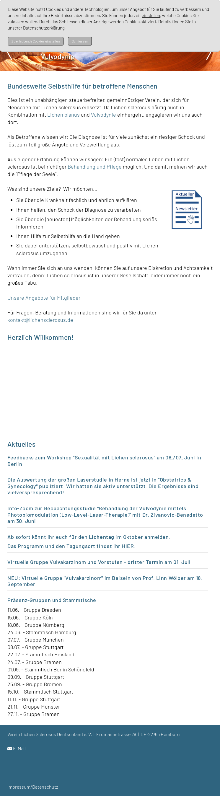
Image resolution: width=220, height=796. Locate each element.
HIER (128, 546)
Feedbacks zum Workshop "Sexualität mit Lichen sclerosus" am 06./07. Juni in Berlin (104, 460)
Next (208, 52)
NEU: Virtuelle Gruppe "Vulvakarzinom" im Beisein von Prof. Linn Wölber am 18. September (105, 581)
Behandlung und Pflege (95, 166)
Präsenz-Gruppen (29, 600)
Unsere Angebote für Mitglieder (43, 297)
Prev (12, 52)
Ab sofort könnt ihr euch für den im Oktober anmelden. (88, 537)
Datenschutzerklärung (44, 27)
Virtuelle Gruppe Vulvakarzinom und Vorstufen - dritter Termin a (87, 562)
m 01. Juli (178, 562)
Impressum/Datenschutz (32, 787)
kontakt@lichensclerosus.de (40, 320)
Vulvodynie (104, 114)
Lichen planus (63, 114)
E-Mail (19, 748)
